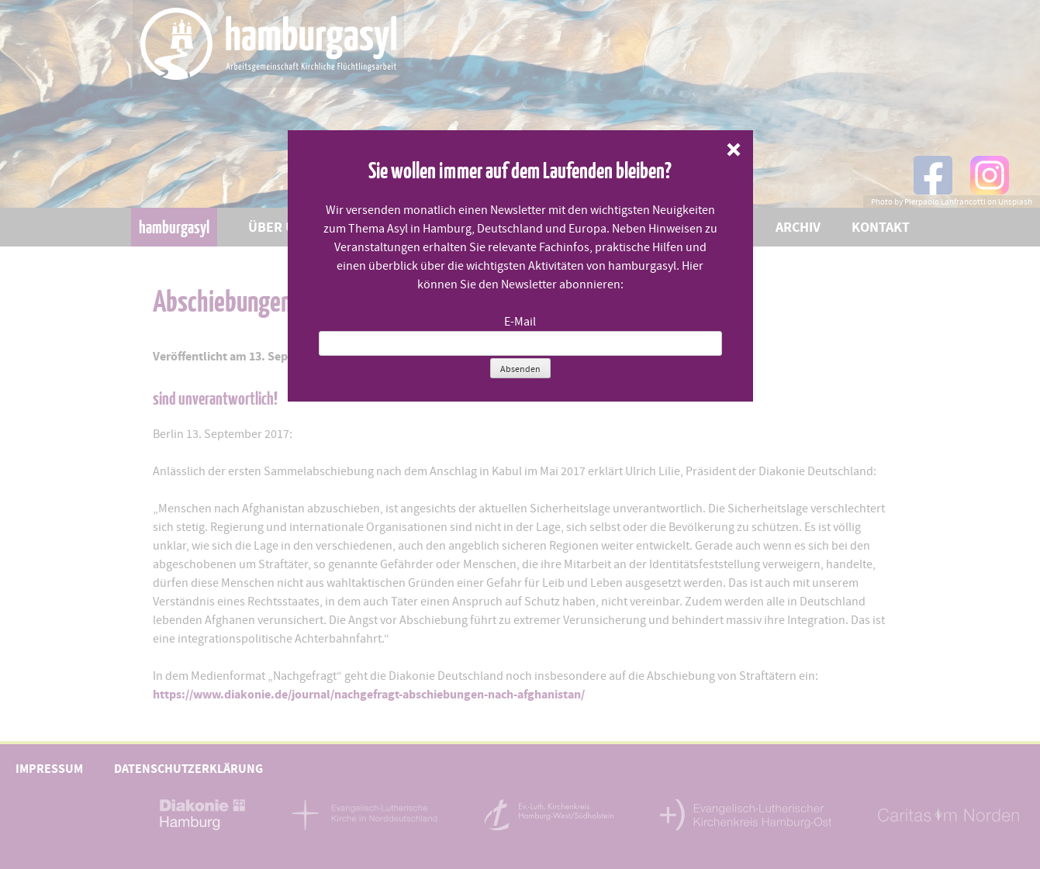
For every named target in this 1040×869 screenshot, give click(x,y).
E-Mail (520, 321)
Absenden (520, 369)
